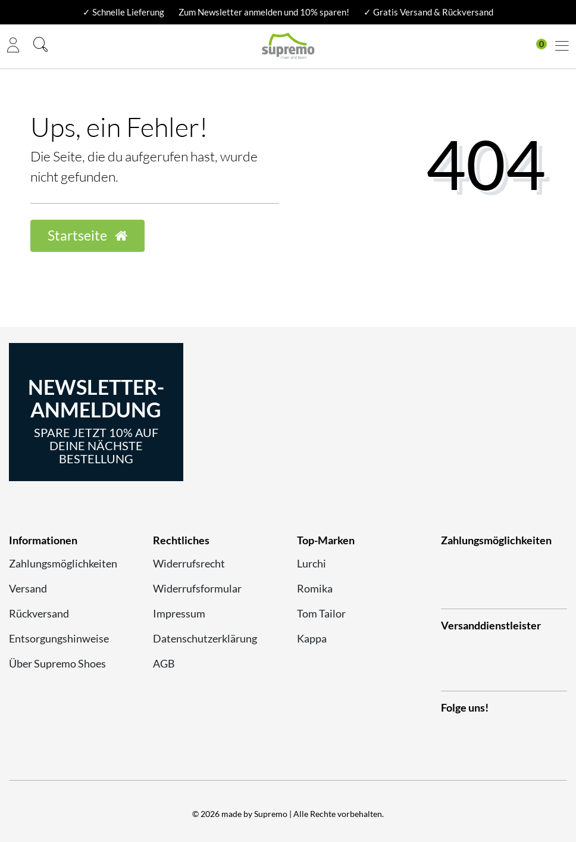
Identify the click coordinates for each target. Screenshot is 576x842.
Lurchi (311, 563)
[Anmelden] (13, 46)
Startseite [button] (87, 235)
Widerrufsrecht (189, 563)
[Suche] (40, 46)
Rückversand (39, 613)
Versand (28, 588)
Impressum (179, 613)
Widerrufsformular (197, 588)
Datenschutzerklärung (205, 638)
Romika (315, 588)
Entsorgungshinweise (59, 638)
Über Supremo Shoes (57, 663)
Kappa (312, 638)
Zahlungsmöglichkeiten (63, 563)
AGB (164, 663)
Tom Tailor (321, 613)
